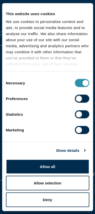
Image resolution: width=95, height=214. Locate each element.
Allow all (47, 166)
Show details (68, 150)
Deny (47, 199)
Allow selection (47, 183)
